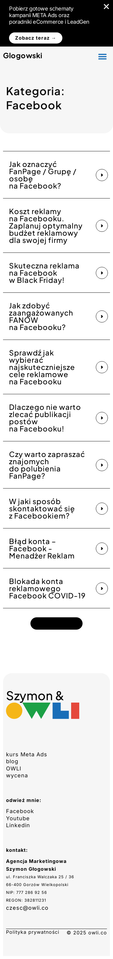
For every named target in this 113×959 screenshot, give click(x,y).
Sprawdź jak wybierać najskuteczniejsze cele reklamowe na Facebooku (42, 367)
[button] (102, 56)
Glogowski (22, 55)
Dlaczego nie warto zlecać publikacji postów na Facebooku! (45, 417)
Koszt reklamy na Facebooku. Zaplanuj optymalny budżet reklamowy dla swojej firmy (46, 225)
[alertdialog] (56, 23)
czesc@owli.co (27, 908)
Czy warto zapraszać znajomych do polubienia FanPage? (47, 464)
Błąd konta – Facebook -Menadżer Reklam (42, 548)
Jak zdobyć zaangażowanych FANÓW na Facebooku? (41, 316)
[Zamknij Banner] (106, 6)
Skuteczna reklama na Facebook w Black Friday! (44, 272)
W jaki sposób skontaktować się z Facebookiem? (42, 508)
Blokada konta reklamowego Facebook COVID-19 (47, 588)
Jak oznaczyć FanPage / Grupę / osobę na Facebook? (43, 174)
